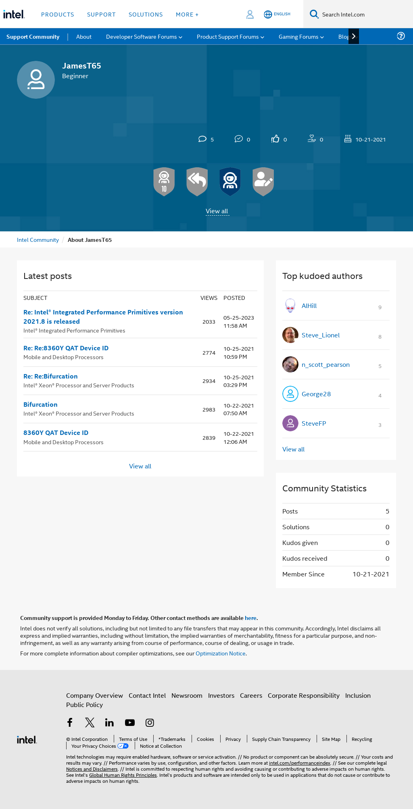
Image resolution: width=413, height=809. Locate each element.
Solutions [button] (146, 14)
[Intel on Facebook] (70, 723)
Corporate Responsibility (304, 695)
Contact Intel (147, 695)
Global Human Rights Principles (123, 774)
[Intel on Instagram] (149, 723)
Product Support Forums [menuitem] (228, 36)
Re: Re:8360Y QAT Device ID (65, 347)
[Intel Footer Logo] (27, 738)
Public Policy (84, 704)
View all (217, 210)
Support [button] (101, 14)
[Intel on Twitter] (90, 723)
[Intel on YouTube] (130, 723)
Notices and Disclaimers (92, 768)
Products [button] (57, 14)
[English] (277, 14)
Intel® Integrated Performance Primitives (74, 330)
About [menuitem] (84, 36)
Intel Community (38, 239)
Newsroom (186, 695)
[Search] (314, 14)
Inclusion (358, 695)
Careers (251, 695)
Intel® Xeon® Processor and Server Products (78, 385)
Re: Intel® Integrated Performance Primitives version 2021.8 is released (103, 317)
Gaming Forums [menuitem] (299, 36)
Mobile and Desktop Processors (63, 356)
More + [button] (187, 14)
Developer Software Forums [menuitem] (141, 36)
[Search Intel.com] (366, 14)
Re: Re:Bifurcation (50, 376)
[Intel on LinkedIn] (110, 723)
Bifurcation (40, 404)
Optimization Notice (221, 653)
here (251, 617)
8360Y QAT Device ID (55, 432)
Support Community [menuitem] (32, 36)
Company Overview (94, 695)
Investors (221, 695)
